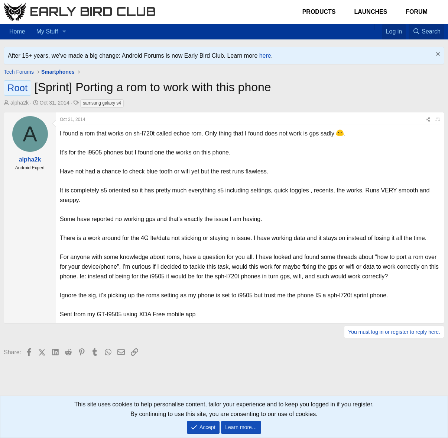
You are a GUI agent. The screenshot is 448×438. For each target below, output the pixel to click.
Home (17, 31)
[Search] (426, 31)
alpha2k (19, 103)
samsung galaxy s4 (102, 103)
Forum (417, 12)
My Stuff (47, 31)
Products (319, 12)
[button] (64, 31)
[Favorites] (378, 27)
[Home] (370, 27)
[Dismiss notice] (437, 55)
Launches (370, 12)
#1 (437, 119)
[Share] (428, 119)
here (265, 55)
